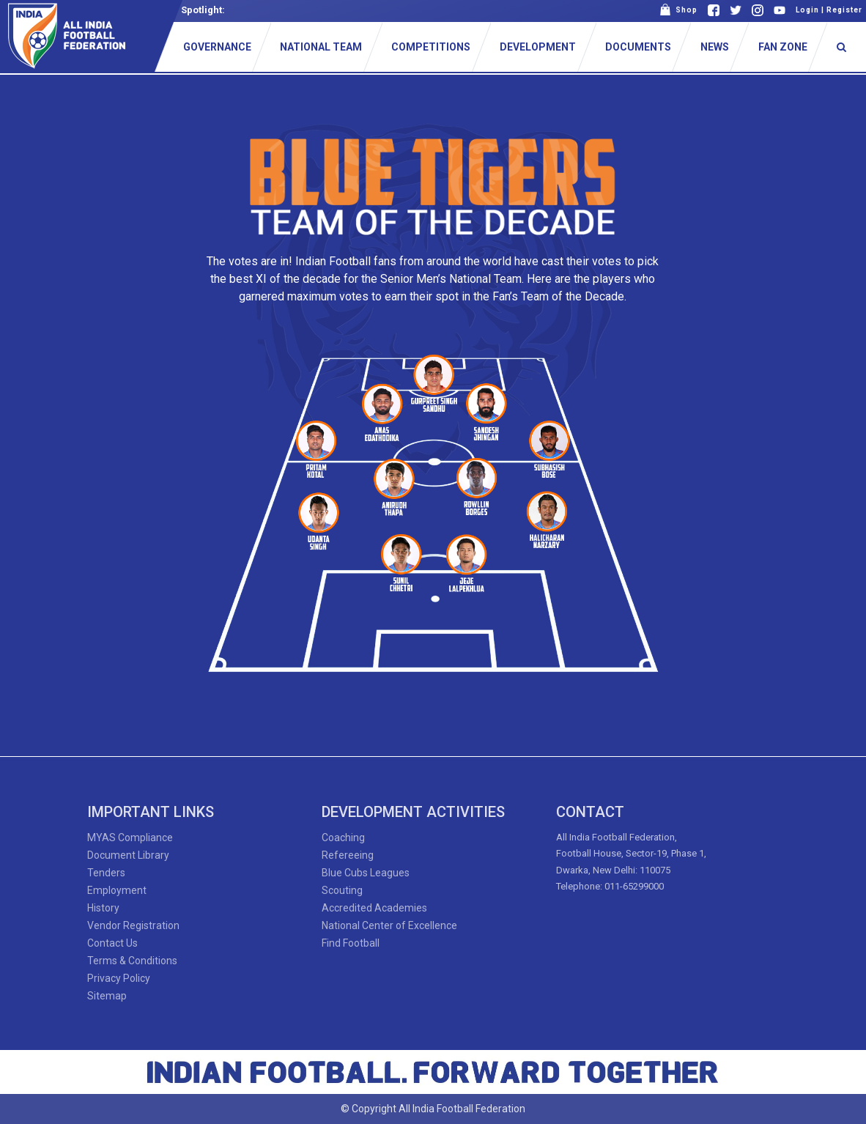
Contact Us (112, 943)
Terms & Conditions (132, 960)
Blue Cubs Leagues (366, 873)
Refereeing (348, 855)
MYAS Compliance (130, 837)
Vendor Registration (133, 925)
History (103, 908)
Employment (117, 890)
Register (844, 10)
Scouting (342, 890)
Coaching (343, 837)
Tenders (106, 873)
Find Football (351, 943)
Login (807, 10)
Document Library (128, 855)
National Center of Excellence (389, 925)
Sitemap (107, 996)
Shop (678, 10)
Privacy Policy (118, 978)
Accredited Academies (374, 908)
